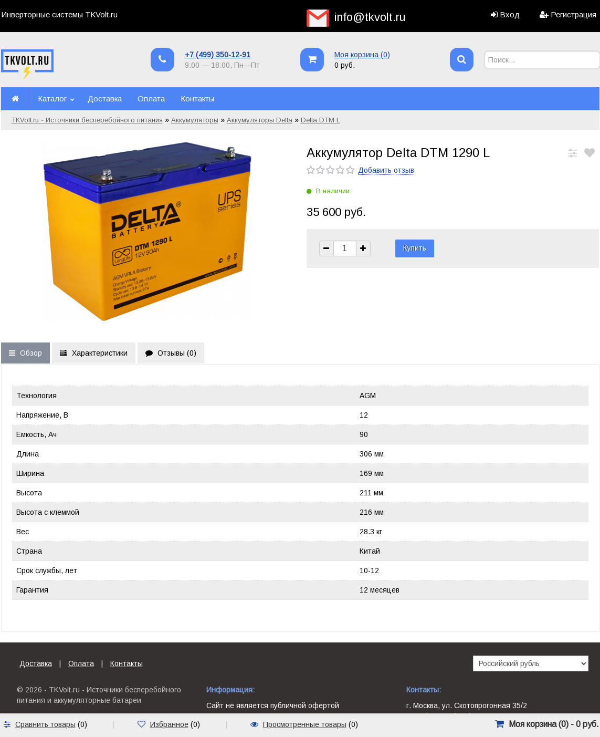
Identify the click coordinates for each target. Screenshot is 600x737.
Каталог (52, 98)
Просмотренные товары (304, 724)
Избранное (169, 724)
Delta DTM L (320, 120)
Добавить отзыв (386, 170)
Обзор (25, 353)
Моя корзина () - (554, 724)
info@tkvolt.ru (370, 17)
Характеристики (94, 353)
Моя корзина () (362, 54)
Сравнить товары (45, 724)
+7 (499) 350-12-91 (217, 54)
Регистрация (573, 14)
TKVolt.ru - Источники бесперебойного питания (87, 120)
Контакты (197, 98)
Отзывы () (170, 353)
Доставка (105, 98)
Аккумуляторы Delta (259, 120)
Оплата (151, 98)
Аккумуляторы (194, 120)
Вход (510, 14)
